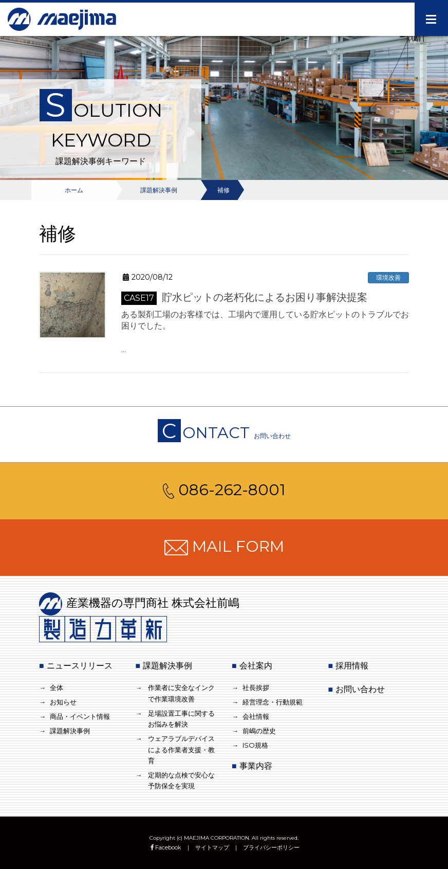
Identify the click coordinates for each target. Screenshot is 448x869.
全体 (56, 687)
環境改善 (388, 277)
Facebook (165, 847)
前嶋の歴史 (259, 731)
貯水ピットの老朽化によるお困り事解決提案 (244, 297)
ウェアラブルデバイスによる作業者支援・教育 (181, 749)
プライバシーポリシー (271, 847)
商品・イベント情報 (80, 716)
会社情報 (255, 716)
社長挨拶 (255, 687)
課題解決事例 (70, 731)
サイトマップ (212, 847)
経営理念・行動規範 (272, 702)
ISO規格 (255, 745)
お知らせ (63, 702)
